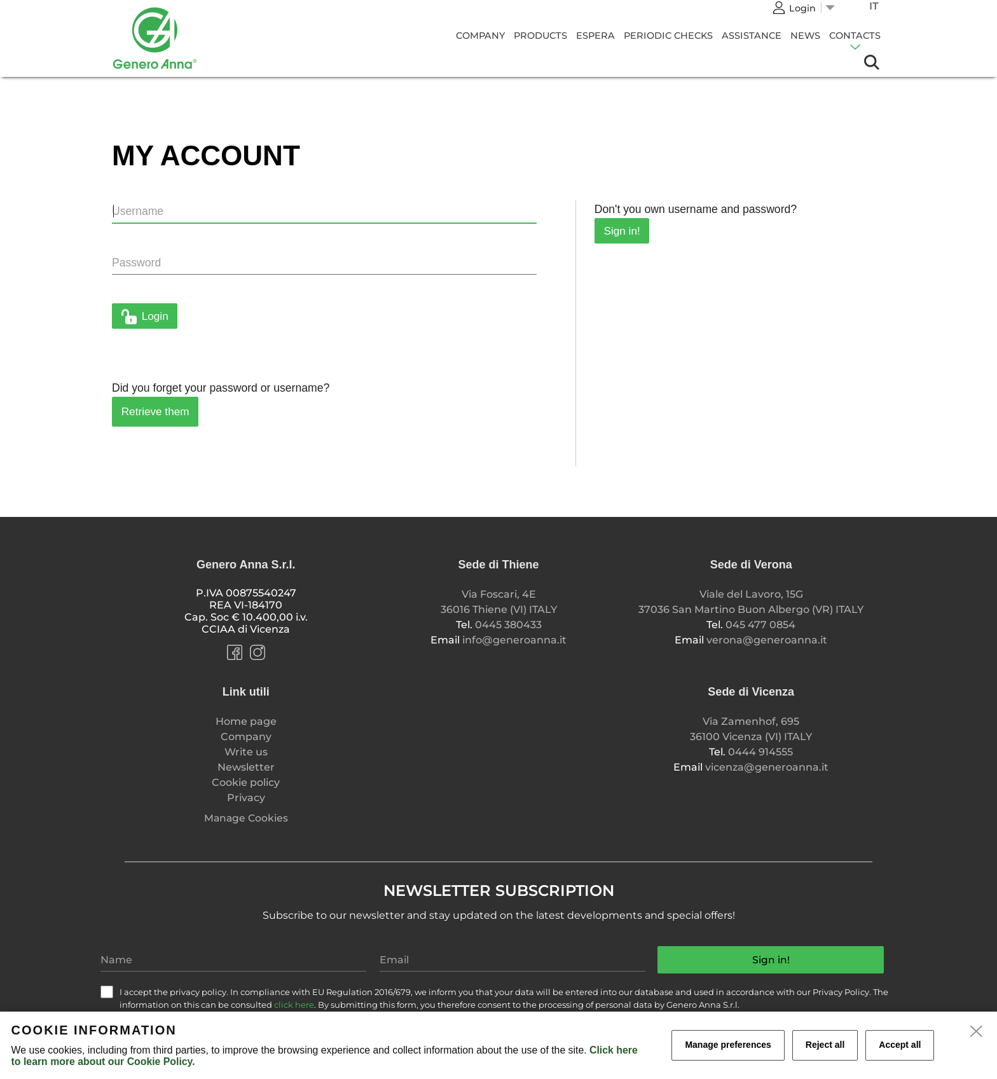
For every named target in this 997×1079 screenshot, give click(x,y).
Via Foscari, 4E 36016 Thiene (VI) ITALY (499, 601)
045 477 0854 (760, 625)
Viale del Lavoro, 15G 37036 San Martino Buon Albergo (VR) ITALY (750, 601)
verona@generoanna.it (766, 640)
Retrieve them (155, 411)
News (805, 35)
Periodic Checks (668, 35)
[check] (106, 992)
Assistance (751, 35)
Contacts (855, 35)
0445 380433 (508, 625)
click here (294, 1005)
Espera (595, 35)
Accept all (900, 1045)
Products (540, 35)
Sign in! (622, 230)
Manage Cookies (246, 818)
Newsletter (246, 767)
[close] (976, 1032)
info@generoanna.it (514, 640)
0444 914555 (760, 752)
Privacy (246, 798)
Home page (246, 721)
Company (480, 35)
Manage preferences (728, 1045)
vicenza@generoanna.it (767, 767)
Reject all (825, 1045)
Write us (246, 752)
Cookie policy (246, 782)
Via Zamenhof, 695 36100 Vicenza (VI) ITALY (751, 729)
